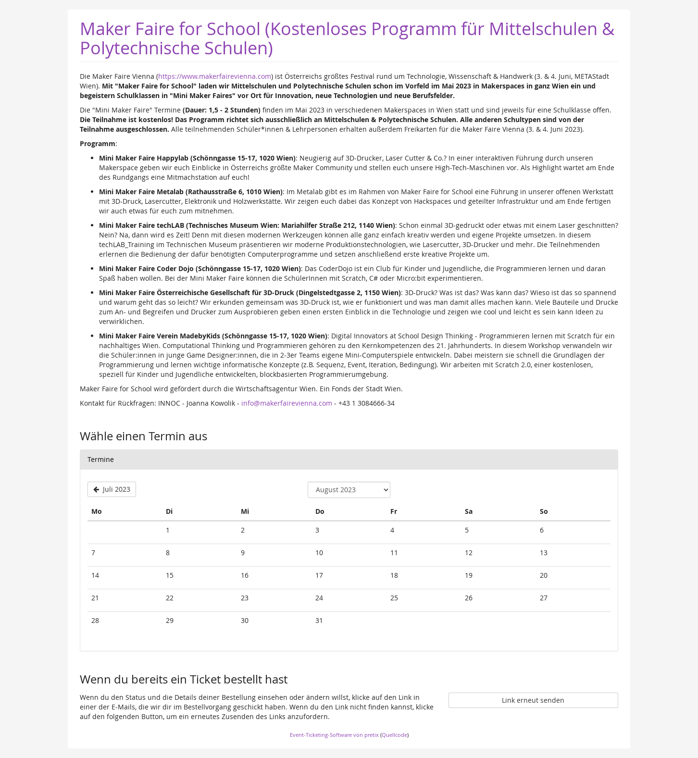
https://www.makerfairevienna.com (214, 76)
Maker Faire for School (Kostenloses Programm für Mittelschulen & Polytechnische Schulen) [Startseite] (347, 38)
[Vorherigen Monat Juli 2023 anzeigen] (111, 489)
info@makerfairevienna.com (286, 403)
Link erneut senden (533, 700)
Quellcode (394, 734)
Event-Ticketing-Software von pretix (334, 734)
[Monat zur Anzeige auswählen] (349, 490)
